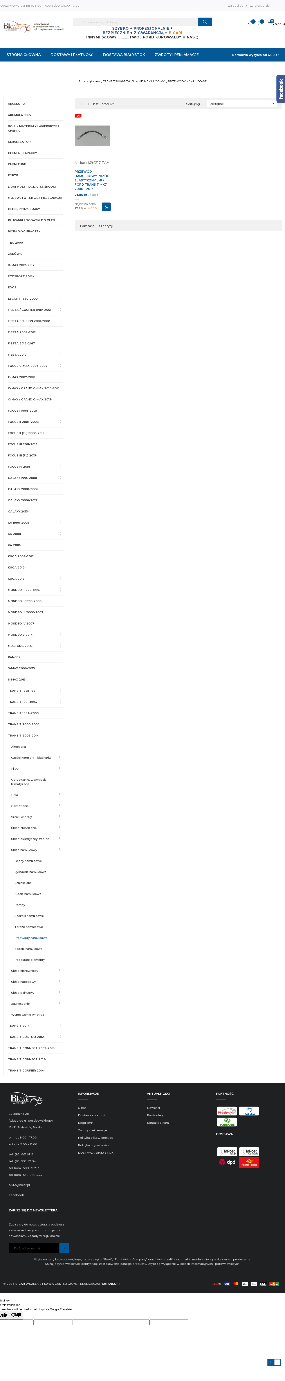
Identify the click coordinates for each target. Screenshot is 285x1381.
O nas (82, 1108)
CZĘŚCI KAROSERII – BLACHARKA (31, 757)
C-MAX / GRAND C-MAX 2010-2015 (33, 388)
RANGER (14, 657)
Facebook (16, 1195)
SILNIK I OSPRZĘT (21, 817)
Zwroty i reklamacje (92, 1130)
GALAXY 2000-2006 (23, 489)
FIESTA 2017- (18, 354)
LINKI (14, 795)
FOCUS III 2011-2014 (22, 444)
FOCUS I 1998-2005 (22, 410)
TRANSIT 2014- (19, 1025)
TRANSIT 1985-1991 (22, 690)
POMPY (19, 905)
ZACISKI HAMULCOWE (28, 948)
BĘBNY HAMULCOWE (28, 861)
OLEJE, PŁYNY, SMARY (24, 209)
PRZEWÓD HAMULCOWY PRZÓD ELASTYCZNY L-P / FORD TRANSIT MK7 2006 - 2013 (92, 180)
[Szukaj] (142, 22)
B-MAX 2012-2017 (21, 265)
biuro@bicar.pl (19, 1185)
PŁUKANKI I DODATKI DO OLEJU (32, 220)
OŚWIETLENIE (20, 806)
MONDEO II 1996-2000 (24, 601)
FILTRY (14, 768)
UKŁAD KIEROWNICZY (24, 970)
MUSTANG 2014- (20, 646)
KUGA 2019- (17, 578)
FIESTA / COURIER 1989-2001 (29, 309)
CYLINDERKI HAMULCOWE (30, 872)
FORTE (13, 175)
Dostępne (242, 103)
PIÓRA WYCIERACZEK (24, 231)
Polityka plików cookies (95, 1137)
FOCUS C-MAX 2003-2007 (27, 365)
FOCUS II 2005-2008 (23, 422)
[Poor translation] (16, 1315)
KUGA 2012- (17, 567)
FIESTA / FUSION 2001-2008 (29, 321)
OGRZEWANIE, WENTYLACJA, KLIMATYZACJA (29, 782)
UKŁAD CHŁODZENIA (24, 828)
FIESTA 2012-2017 (21, 343)
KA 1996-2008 (18, 522)
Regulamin (86, 1122)
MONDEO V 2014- (21, 634)
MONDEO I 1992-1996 (24, 590)
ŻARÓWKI (15, 253)
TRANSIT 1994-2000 (23, 713)
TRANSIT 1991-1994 (22, 702)
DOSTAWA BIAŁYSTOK (96, 1152)
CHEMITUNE (17, 164)
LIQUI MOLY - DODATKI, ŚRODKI (32, 186)
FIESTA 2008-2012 (22, 332)
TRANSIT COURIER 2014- (26, 1070)
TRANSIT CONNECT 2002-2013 (31, 1048)
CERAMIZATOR (19, 141)
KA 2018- (14, 545)
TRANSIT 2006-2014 (23, 735)
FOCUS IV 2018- (19, 466)
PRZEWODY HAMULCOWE (31, 937)
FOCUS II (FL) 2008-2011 (26, 433)
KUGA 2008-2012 (21, 556)
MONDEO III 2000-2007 (25, 612)
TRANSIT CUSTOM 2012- (26, 1037)
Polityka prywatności (93, 1145)
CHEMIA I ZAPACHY (22, 153)
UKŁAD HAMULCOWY (24, 850)
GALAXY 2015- (18, 511)
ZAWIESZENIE (20, 1003)
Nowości (153, 1108)
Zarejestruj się (260, 5)
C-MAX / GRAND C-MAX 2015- (30, 399)
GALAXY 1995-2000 (22, 478)
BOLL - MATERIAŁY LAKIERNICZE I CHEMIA (33, 128)
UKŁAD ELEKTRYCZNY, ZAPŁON (30, 839)
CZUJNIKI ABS (23, 883)
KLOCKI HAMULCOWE (27, 894)
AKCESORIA (16, 103)
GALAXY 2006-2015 (22, 500)
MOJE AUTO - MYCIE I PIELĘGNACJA (35, 197)
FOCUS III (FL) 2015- (22, 455)
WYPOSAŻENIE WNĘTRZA (27, 1014)
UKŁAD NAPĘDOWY (23, 981)
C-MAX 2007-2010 (21, 377)
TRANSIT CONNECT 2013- (27, 1059)
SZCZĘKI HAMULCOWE (29, 916)
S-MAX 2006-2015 (21, 668)
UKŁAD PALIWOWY (22, 992)
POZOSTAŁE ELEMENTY (29, 959)
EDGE (12, 287)
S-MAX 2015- (17, 679)
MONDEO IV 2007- (21, 623)
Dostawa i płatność (92, 1115)
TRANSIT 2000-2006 (24, 724)
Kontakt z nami (158, 1122)
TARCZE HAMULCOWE (28, 927)
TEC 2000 (15, 242)
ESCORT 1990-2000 (23, 298)
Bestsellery (155, 1115)
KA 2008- (15, 534)
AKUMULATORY (19, 115)
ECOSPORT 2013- (21, 276)
